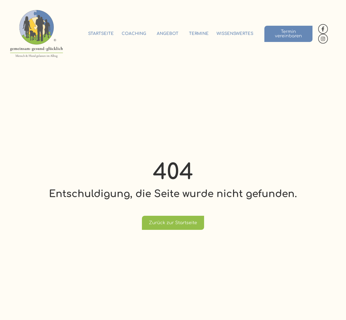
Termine (199, 33)
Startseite (101, 33)
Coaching (135, 34)
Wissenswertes (235, 33)
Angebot (169, 34)
